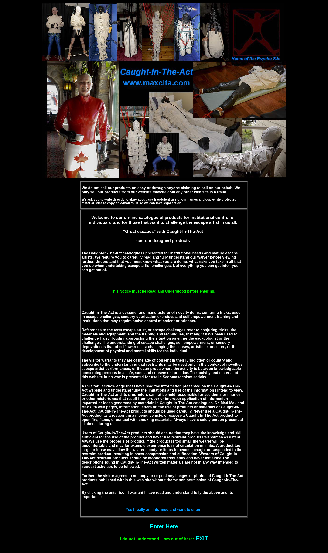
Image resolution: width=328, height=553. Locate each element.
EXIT (202, 538)
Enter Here (164, 526)
